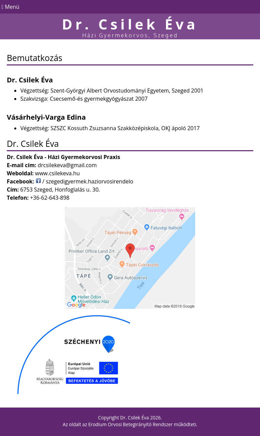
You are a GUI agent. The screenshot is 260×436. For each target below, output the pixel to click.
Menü (9, 7)
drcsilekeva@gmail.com (67, 165)
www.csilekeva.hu (57, 173)
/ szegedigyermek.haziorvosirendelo (84, 181)
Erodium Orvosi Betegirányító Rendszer (130, 424)
